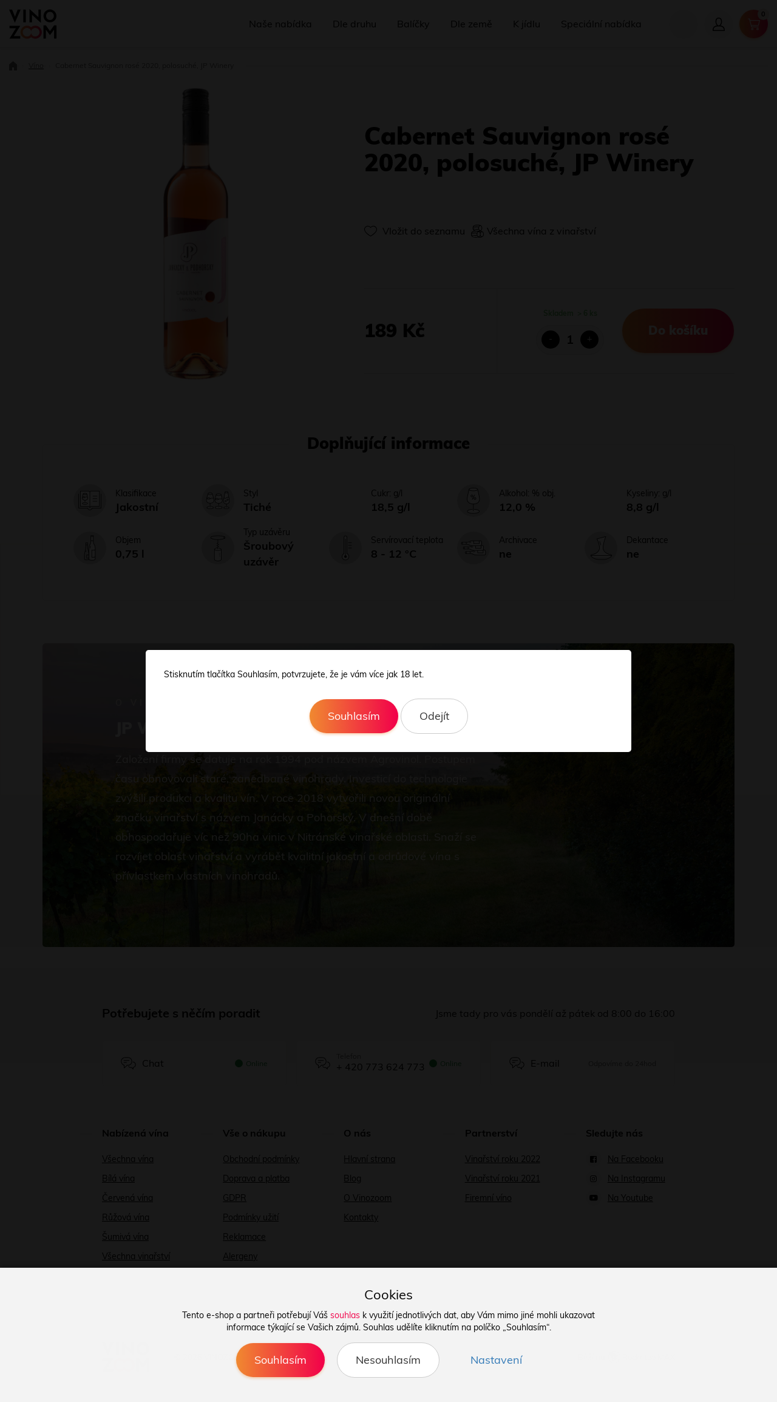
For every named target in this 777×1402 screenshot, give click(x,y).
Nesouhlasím (388, 1360)
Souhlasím (354, 716)
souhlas (345, 1315)
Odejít (434, 716)
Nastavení (496, 1360)
